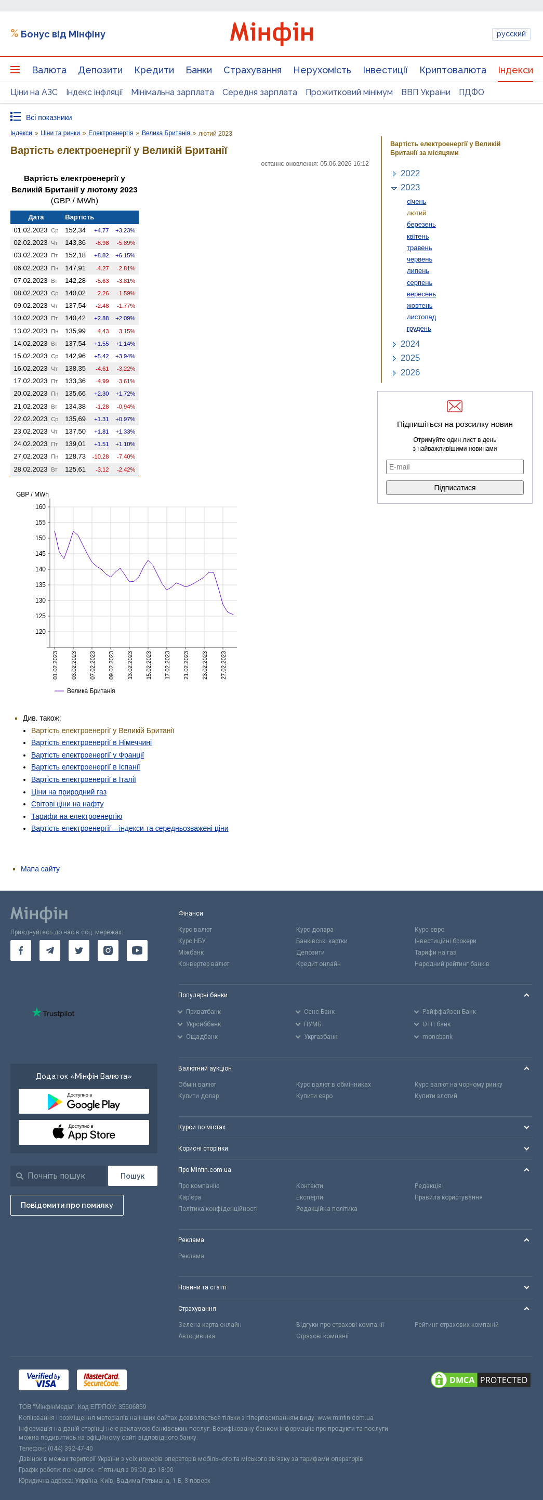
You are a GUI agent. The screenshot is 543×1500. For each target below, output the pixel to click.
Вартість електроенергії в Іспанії (85, 767)
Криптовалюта (452, 69)
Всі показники (49, 117)
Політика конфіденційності (218, 1208)
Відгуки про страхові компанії (340, 1324)
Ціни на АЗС (34, 92)
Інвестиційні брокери (445, 941)
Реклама (191, 1256)
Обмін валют (197, 1084)
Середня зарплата (259, 92)
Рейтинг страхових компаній (457, 1324)
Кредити (154, 69)
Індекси (515, 69)
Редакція (428, 1186)
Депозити (100, 69)
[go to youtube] (137, 950)
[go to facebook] (20, 950)
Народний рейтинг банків (452, 964)
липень (418, 271)
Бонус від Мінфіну (63, 34)
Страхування (252, 69)
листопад (421, 317)
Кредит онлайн (318, 964)
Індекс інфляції (94, 92)
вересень (421, 294)
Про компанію (198, 1186)
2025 (410, 358)
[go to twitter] (79, 950)
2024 (410, 344)
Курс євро (429, 929)
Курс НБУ (192, 941)
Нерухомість (322, 69)
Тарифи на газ (435, 952)
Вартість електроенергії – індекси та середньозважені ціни (130, 828)
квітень (418, 236)
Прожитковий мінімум (349, 92)
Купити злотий (436, 1096)
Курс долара (315, 929)
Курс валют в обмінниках (333, 1084)
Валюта (49, 69)
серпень (419, 282)
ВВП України (426, 92)
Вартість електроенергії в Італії (83, 779)
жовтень (420, 305)
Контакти (309, 1186)
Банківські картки (322, 941)
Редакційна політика (326, 1208)
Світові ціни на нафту (67, 804)
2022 (410, 173)
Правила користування (449, 1197)
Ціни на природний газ (69, 792)
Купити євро (314, 1096)
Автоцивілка (196, 1336)
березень (421, 224)
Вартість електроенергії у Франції (87, 755)
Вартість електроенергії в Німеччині (91, 742)
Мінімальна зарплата (172, 92)
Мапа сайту (40, 869)
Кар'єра (189, 1197)
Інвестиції (385, 69)
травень (419, 248)
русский (511, 34)
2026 (410, 372)
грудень (419, 328)
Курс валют (195, 929)
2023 (410, 187)
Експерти (309, 1197)
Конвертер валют (203, 964)
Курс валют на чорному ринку (458, 1084)
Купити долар (198, 1096)
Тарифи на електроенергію (76, 816)
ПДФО (471, 92)
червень (419, 259)
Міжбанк (191, 952)
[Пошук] (132, 1176)
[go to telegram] (49, 950)
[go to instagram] (108, 950)
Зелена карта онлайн (210, 1324)
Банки (199, 69)
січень (416, 201)
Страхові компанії (322, 1336)
